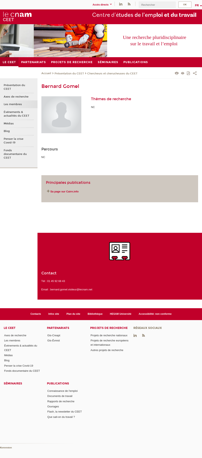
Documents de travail (59, 396)
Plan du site (73, 314)
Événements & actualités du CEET (16, 113)
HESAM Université (120, 314)
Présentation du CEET (69, 73)
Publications (58, 383)
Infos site (53, 314)
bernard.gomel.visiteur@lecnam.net (71, 289)
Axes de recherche (16, 96)
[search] (157, 4)
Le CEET (10, 328)
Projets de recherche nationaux (109, 335)
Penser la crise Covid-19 (13, 140)
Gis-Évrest (53, 340)
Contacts (36, 314)
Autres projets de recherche (107, 350)
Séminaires (13, 383)
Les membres (13, 104)
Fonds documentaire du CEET (15, 154)
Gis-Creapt (53, 335)
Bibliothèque (95, 314)
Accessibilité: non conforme (155, 314)
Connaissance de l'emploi (62, 390)
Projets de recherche (109, 328)
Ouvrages (53, 406)
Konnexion (6, 447)
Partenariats (58, 328)
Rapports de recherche (60, 401)
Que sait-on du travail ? (61, 416)
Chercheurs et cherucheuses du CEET (112, 73)
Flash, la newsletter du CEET (64, 411)
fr (197, 5)
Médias (9, 123)
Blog (7, 131)
